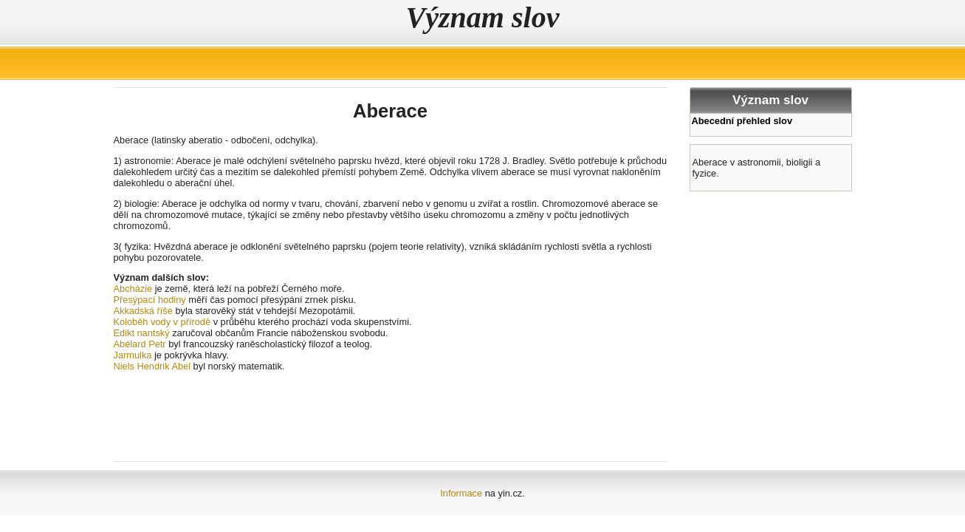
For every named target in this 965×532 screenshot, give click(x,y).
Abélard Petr (140, 343)
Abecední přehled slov (742, 120)
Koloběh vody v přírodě (162, 321)
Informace (461, 493)
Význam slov (483, 17)
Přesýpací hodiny (150, 299)
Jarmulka (133, 355)
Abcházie (133, 288)
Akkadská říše (143, 310)
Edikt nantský (142, 332)
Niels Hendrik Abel (152, 366)
